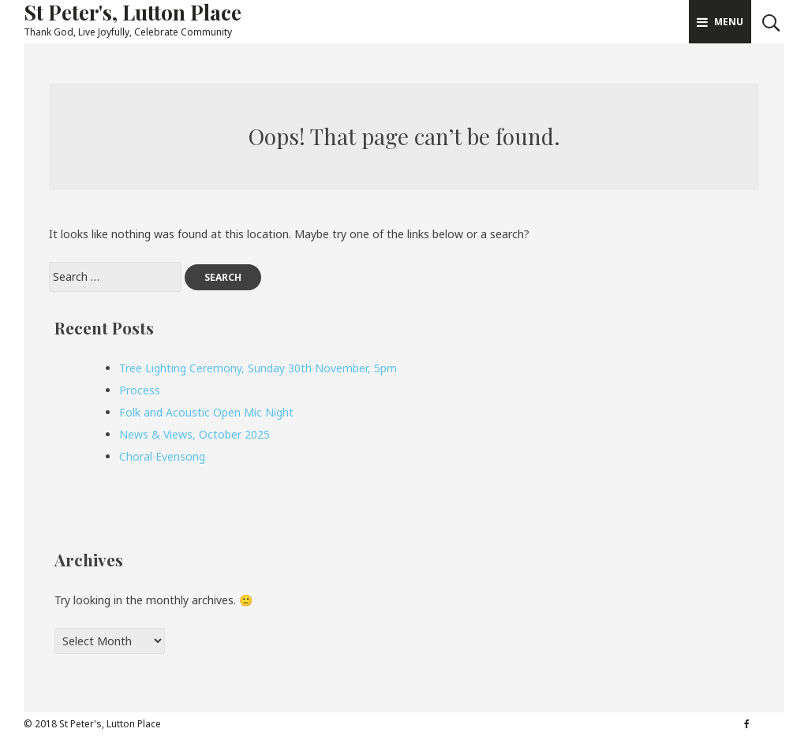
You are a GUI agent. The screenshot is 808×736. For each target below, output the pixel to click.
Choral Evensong (162, 456)
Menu (720, 21)
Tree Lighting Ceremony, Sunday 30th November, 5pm (258, 368)
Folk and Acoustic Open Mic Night (206, 412)
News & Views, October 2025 (194, 434)
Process (139, 390)
